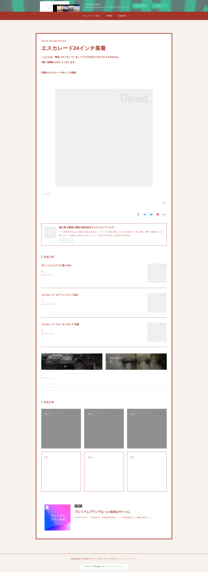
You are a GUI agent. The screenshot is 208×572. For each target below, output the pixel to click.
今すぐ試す (140, 5)
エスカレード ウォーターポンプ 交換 (60, 324)
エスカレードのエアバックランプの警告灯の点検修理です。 (67, 301)
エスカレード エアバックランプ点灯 (59, 295)
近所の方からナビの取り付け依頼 (56, 271)
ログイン (160, 6)
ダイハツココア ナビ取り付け (56, 265)
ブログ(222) (45, 194)
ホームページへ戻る (91, 16)
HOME (109, 16)
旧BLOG (122, 16)
